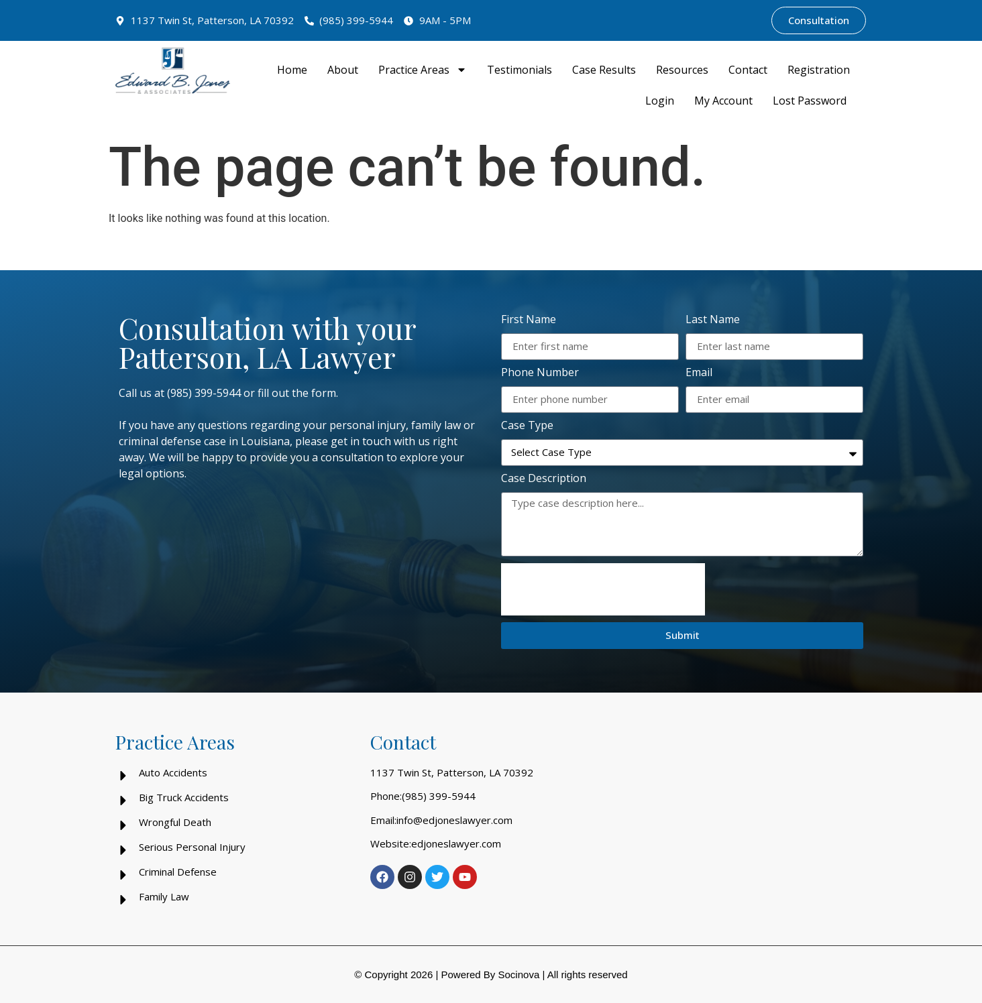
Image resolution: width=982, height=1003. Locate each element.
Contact (747, 69)
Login (659, 100)
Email (699, 373)
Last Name (713, 320)
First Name (528, 320)
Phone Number (540, 373)
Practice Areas (422, 70)
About (342, 69)
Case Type (527, 426)
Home (292, 69)
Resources (682, 69)
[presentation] (603, 589)
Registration (818, 69)
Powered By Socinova (490, 974)
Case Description (543, 479)
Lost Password (810, 100)
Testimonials (519, 69)
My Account (723, 100)
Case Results (604, 69)
